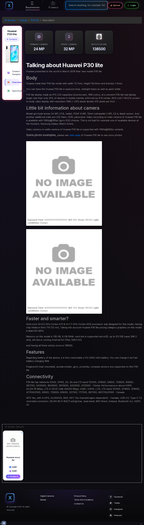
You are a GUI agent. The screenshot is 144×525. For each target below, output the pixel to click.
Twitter (114, 503)
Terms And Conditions (83, 500)
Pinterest (115, 515)
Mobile (43, 500)
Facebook (116, 497)
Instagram (116, 509)
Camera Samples (12, 72)
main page (74, 135)
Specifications (12, 91)
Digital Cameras (47, 496)
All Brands (9, 20)
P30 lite (35, 20)
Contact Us (79, 504)
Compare (12, 39)
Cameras (53, 5)
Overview (12, 82)
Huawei (23, 20)
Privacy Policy (80, 496)
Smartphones (33, 5)
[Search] (86, 5)
